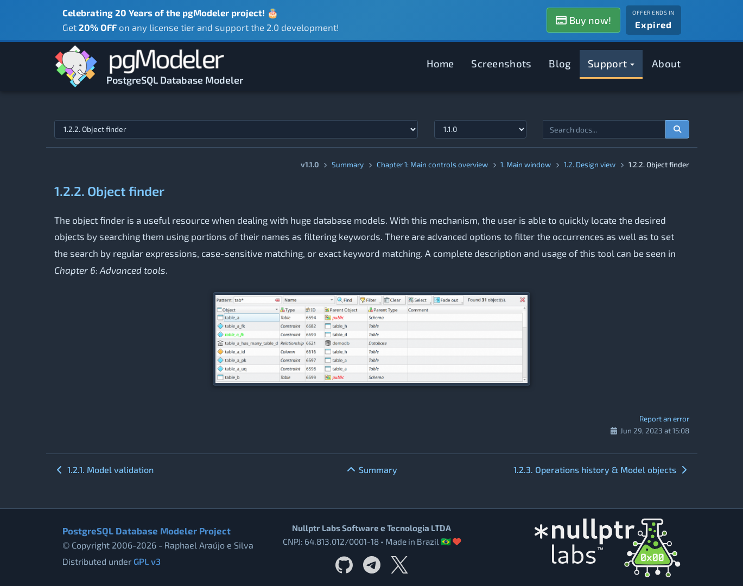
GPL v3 (147, 561)
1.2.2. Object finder (109, 191)
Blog (559, 63)
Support (611, 63)
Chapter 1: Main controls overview (432, 164)
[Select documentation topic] (236, 129)
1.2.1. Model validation (104, 469)
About (666, 63)
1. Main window (525, 164)
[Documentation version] (480, 129)
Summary (348, 164)
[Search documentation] (677, 129)
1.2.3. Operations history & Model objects (601, 469)
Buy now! (583, 20)
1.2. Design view (589, 164)
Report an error (664, 418)
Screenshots (501, 63)
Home (440, 63)
